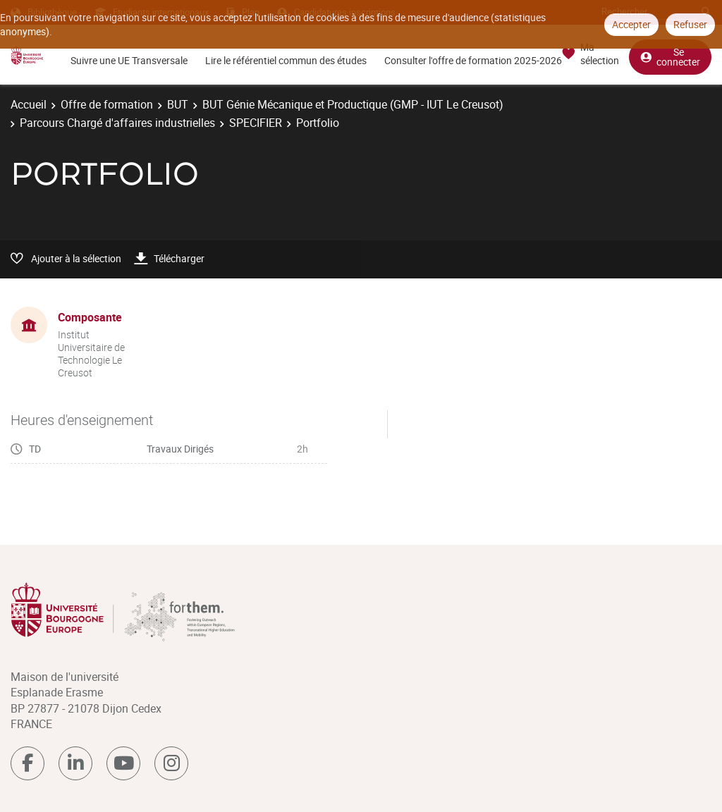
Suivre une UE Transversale (129, 60)
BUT (177, 104)
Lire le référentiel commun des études (286, 60)
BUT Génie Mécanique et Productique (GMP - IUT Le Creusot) (352, 104)
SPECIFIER (255, 122)
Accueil (29, 104)
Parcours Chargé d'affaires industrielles (117, 122)
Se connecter (670, 56)
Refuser (690, 24)
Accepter (631, 24)
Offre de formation (107, 104)
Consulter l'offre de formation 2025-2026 (473, 60)
